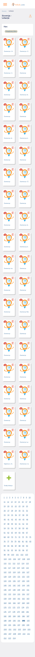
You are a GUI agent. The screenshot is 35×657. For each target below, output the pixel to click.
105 (9, 559)
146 (5, 590)
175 (27, 608)
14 (15, 502)
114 (23, 564)
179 (18, 612)
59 (23, 528)
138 (23, 581)
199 (28, 625)
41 (8, 520)
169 (28, 603)
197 (18, 625)
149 (18, 590)
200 (5, 630)
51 (19, 524)
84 (5, 546)
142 (14, 586)
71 (16, 537)
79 (15, 542)
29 (16, 511)
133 (28, 577)
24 (23, 506)
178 (14, 612)
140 (5, 586)
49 (12, 524)
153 (9, 594)
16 (23, 502)
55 (8, 528)
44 (20, 520)
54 (5, 528)
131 (19, 577)
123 (9, 572)
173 (18, 608)
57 (16, 528)
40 (5, 520)
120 (23, 568)
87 (16, 546)
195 (9, 625)
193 (28, 621)
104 (5, 559)
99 (8, 555)
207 (9, 634)
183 (9, 616)
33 (5, 515)
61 (5, 533)
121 (27, 568)
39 (27, 515)
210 (24, 634)
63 (12, 533)
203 (19, 630)
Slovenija (4, 11)
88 (19, 546)
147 (9, 590)
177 (9, 612)
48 (8, 524)
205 (29, 630)
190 (14, 621)
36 (16, 515)
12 (8, 502)
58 (19, 528)
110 (5, 564)
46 (27, 520)
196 (14, 625)
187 (28, 616)
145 (28, 586)
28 (12, 511)
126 (23, 572)
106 (14, 559)
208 (14, 634)
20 (8, 506)
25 (27, 506)
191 (19, 621)
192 (23, 621)
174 (23, 608)
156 (23, 594)
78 (12, 542)
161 (19, 599)
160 (14, 599)
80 (19, 542)
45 (23, 520)
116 (5, 568)
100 (12, 555)
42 (12, 520)
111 (9, 564)
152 (5, 594)
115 (27, 564)
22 (16, 506)
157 (28, 594)
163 (28, 599)
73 (23, 537)
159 (9, 599)
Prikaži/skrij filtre (11, 31)
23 (19, 506)
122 (5, 572)
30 (20, 511)
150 (23, 590)
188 (5, 621)
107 (19, 559)
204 (24, 630)
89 (23, 546)
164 (5, 603)
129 (9, 577)
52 (23, 524)
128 (5, 577)
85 (8, 546)
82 (27, 542)
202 (14, 630)
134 (5, 581)
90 (27, 546)
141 (9, 586)
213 (9, 638)
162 (23, 599)
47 (5, 524)
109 (28, 559)
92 (8, 550)
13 (12, 502)
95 (19, 550)
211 (28, 634)
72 (19, 537)
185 (18, 616)
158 (5, 599)
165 (9, 603)
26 (5, 511)
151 (28, 590)
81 (23, 542)
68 (5, 537)
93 (12, 550)
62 (8, 533)
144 (23, 586)
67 (27, 533)
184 (14, 616)
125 (18, 572)
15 (19, 502)
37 (19, 515)
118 (14, 568)
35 (12, 515)
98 (5, 555)
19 (5, 506)
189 (9, 621)
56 (12, 528)
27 (8, 511)
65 (19, 533)
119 (18, 568)
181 (27, 612)
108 (23, 559)
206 (5, 634)
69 (8, 537)
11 (4, 502)
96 (23, 550)
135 (9, 581)
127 (28, 572)
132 (23, 577)
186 (23, 616)
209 (19, 634)
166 (14, 603)
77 (8, 542)
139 (28, 581)
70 (12, 537)
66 (23, 533)
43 (16, 520)
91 (5, 550)
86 (12, 546)
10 (30, 498)
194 (5, 625)
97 (27, 550)
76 (5, 542)
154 (14, 594)
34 (8, 515)
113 (18, 564)
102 (22, 555)
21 (12, 506)
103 (26, 555)
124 (14, 572)
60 (27, 528)
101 (17, 555)
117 (9, 568)
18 (30, 502)
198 (23, 625)
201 (10, 630)
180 (23, 612)
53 (27, 524)
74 (26, 537)
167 (18, 603)
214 (14, 638)
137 (18, 581)
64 (16, 533)
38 (23, 515)
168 (23, 603)
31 (23, 511)
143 (18, 586)
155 (18, 594)
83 (30, 542)
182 (5, 616)
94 (16, 550)
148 (14, 590)
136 (14, 581)
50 (16, 524)
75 (30, 537)
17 (26, 502)
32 (27, 511)
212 (5, 638)
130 (14, 577)
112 (14, 564)
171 (9, 608)
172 (14, 608)
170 (5, 608)
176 (5, 612)
